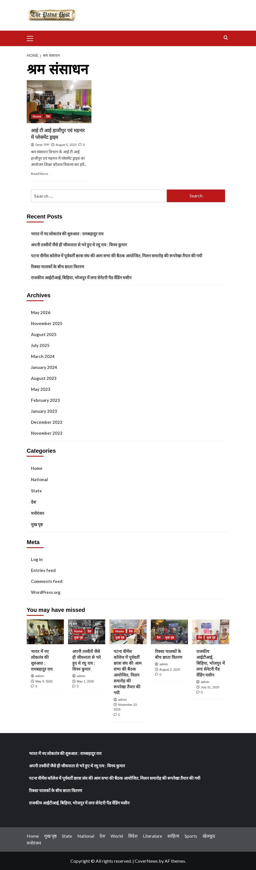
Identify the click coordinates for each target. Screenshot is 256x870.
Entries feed (43, 570)
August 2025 (44, 334)
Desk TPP (42, 144)
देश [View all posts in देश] (48, 116)
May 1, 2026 (85, 681)
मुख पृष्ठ (37, 524)
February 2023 (45, 400)
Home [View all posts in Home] (37, 116)
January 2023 (44, 411)
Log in (37, 559)
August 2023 (44, 378)
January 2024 (44, 367)
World (117, 836)
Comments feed (46, 581)
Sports (191, 836)
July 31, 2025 (210, 687)
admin (39, 676)
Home (36, 468)
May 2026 (40, 312)
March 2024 (43, 356)
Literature (152, 836)
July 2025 (40, 345)
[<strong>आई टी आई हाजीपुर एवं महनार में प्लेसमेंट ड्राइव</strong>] (59, 101)
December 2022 (46, 422)
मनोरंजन (37, 513)
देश (33, 501)
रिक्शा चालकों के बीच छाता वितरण (57, 266)
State (36, 490)
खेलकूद (209, 836)
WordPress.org (45, 592)
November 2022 (46, 433)
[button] (32, 38)
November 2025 (46, 323)
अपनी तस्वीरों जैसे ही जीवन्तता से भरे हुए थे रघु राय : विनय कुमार (79, 244)
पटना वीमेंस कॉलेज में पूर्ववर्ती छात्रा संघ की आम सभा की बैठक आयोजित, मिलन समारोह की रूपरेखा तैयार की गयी (116, 255)
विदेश (133, 836)
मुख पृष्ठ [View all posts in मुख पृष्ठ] (78, 637)
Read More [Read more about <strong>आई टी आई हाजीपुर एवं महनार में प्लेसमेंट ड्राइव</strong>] (39, 174)
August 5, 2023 (66, 144)
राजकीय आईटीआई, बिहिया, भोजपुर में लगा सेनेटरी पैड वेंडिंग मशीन (81, 277)
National (39, 479)
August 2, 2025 (169, 669)
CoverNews (146, 861)
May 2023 (40, 389)
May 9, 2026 (44, 681)
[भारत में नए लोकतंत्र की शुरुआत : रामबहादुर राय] (45, 631)
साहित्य (173, 836)
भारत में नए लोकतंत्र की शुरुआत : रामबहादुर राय (67, 233)
